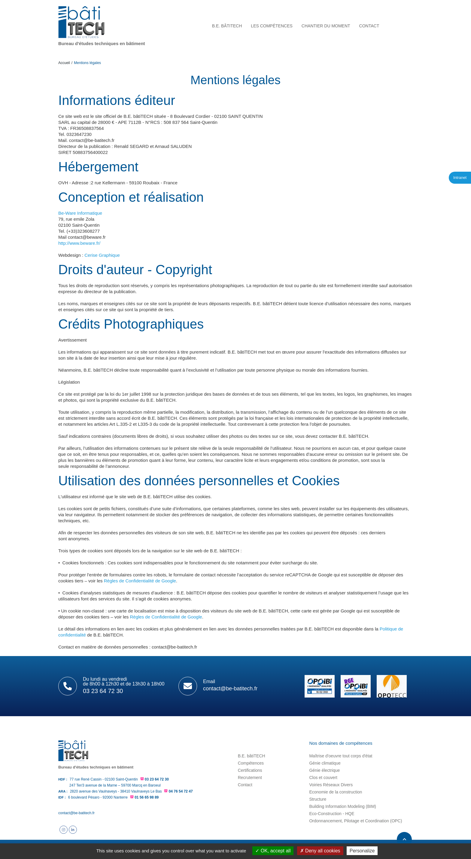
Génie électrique (324, 770)
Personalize (362, 850)
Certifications (250, 770)
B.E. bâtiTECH (251, 755)
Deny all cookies (320, 850)
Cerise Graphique (102, 255)
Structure (317, 799)
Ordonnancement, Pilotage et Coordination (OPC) (355, 820)
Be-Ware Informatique (80, 213)
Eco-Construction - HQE (331, 813)
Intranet (459, 177)
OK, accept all (272, 850)
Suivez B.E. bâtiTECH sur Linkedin (73, 830)
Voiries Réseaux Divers (331, 784)
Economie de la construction (335, 792)
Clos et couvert (323, 777)
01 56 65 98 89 (147, 797)
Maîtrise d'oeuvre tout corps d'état (340, 755)
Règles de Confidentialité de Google (140, 580)
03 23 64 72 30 (157, 779)
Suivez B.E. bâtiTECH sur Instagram (63, 830)
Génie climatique (324, 763)
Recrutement (250, 777)
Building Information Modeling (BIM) (342, 806)
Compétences (251, 763)
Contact (245, 784)
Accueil (64, 63)
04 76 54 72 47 (181, 791)
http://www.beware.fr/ (79, 243)
